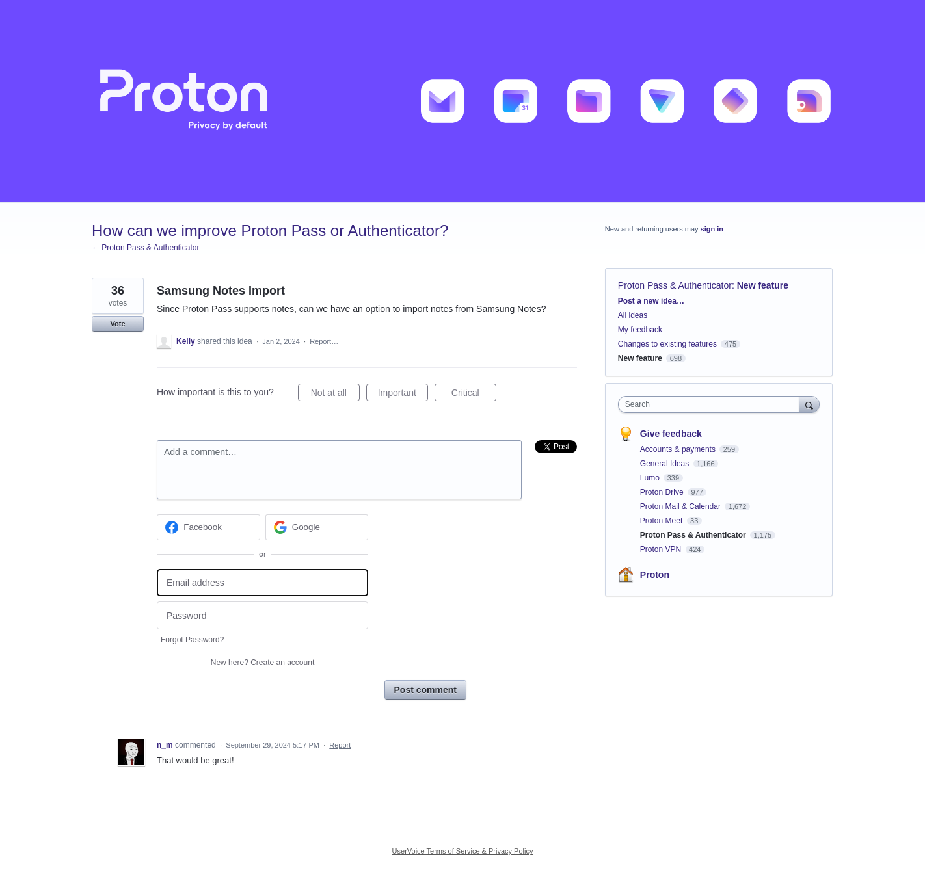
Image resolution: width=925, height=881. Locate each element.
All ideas (632, 315)
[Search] (809, 404)
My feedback (640, 329)
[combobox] (711, 404)
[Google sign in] (317, 527)
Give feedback (671, 433)
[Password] (262, 615)
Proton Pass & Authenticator (675, 285)
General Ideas (665, 463)
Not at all (335, 395)
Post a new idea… (651, 301)
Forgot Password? (192, 639)
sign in (712, 229)
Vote (117, 324)
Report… (324, 341)
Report (340, 745)
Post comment (425, 690)
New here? (262, 662)
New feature (762, 285)
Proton (654, 575)
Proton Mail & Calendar (681, 506)
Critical (473, 395)
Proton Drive (663, 492)
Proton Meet (662, 520)
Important (403, 395)
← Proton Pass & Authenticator (145, 247)
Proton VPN (662, 549)
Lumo (651, 477)
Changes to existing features (667, 343)
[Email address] (262, 583)
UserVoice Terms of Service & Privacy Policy (462, 851)
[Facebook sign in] (208, 527)
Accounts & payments (678, 449)
